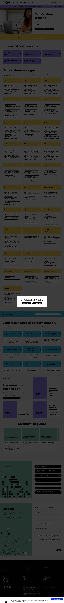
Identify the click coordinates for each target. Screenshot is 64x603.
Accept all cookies (57, 593)
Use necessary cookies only (56, 596)
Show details (13, 601)
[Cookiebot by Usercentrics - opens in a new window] (5, 601)
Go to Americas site (37, 303)
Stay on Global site (26, 303)
